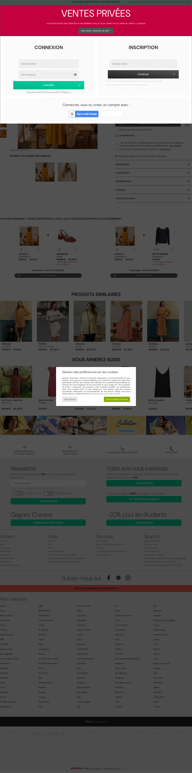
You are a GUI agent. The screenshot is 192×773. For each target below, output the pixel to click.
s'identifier (62, 85)
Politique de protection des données (105, 394)
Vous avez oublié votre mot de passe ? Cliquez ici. (48, 92)
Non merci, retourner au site (96, 30)
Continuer (157, 74)
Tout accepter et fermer (117, 399)
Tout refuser (69, 399)
